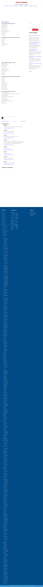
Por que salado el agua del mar (5, 456)
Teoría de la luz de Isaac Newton (5, 562)
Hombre (12, 217)
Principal (6, 5)
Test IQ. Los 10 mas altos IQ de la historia (5, 554)
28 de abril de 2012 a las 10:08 (8, 149)
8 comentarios (14, 116)
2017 (3, 216)
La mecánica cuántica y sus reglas (5, 569)
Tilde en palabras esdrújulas (5, 353)
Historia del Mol (5, 411)
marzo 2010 (5, 583)
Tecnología (12, 227)
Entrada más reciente (5, 121)
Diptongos (31, 5)
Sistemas (12, 226)
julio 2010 (5, 234)
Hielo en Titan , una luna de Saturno (5, 243)
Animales (12, 212)
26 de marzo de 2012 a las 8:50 (9, 137)
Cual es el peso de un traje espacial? (5, 530)
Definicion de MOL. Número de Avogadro (5, 281)
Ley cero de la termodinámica (5, 252)
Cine (14, 213)
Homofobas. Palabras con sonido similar (5, 381)
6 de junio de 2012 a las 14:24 (8, 159)
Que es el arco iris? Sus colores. (5, 435)
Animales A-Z (16, 5)
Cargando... (22, 211)
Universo (12, 229)
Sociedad (16, 226)
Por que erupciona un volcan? (5, 507)
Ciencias (12, 213)
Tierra (17, 227)
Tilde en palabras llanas (5, 356)
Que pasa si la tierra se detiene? (5, 526)
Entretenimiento (13, 214)
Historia (16, 216)
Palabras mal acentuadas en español (5, 350)
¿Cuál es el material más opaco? (5, 303)
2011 (3, 223)
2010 (3, 224)
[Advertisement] (21, 13)
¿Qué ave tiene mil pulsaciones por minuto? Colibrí (5, 312)
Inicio (14, 121)
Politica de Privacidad (33, 213)
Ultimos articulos (32, 214)
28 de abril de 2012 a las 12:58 (8, 154)
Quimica (35, 5)
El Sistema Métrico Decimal (4, 415)
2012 (3, 222)
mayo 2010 (5, 235)
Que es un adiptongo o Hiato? (5, 392)
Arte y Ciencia (21, 2)
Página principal (32, 212)
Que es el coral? (5, 440)
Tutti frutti (14, 228)
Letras (16, 219)
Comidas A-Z (21, 5)
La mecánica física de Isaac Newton (5, 566)
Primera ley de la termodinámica (5, 248)
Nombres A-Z (26, 5)
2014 (3, 219)
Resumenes (13, 224)
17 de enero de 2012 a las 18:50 (9, 128)
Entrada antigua (23, 121)
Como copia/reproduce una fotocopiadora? (5, 538)
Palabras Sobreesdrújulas (5, 366)
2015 (3, 218)
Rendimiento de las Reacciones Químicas (5, 255)
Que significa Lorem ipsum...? (5, 419)
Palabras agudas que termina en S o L (5, 373)
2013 (3, 221)
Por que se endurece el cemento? (5, 544)
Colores (16, 213)
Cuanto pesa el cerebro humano (5, 477)
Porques (16, 222)
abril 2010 (5, 581)
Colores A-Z (11, 5)
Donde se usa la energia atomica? (5, 500)
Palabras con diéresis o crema (5, 389)
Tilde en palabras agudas (5, 360)
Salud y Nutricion (14, 224)
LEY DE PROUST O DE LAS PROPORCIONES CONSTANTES (5, 272)
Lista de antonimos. (5, 21)
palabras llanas (5, 371)
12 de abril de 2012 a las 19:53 (8, 144)
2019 (3, 213)
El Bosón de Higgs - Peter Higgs (5, 332)
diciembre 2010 (5, 226)
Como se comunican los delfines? (5, 533)
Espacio (17, 214)
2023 (3, 212)
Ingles (15, 217)
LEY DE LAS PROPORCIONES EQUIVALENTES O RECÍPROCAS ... (5, 261)
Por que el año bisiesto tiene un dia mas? (5, 519)
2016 (3, 217)
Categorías (31, 215)
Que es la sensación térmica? (5, 511)
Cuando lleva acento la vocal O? (5, 346)
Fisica (17, 215)
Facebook (30, 71)
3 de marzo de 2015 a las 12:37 (9, 164)
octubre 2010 (5, 230)
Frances (12, 216)
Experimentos (12, 215)
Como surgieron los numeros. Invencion (5, 405)
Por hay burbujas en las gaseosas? (5, 494)
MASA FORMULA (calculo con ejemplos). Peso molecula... (5, 285)
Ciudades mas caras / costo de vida (5, 579)
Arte (17, 212)
